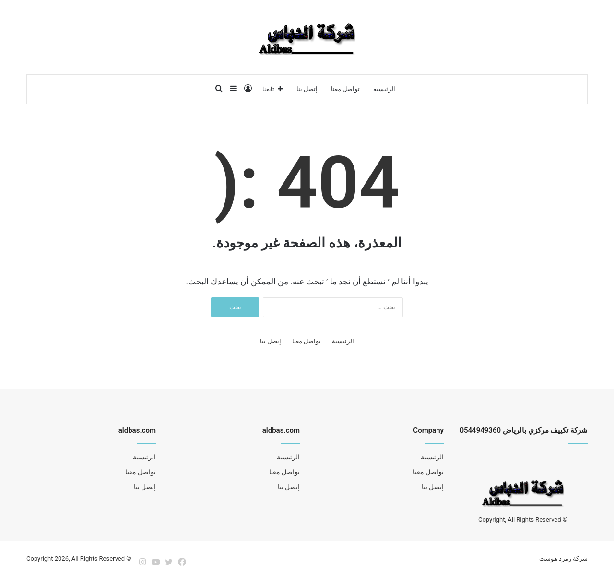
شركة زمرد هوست (563, 558)
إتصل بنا (307, 89)
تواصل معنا (345, 89)
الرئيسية (384, 89)
